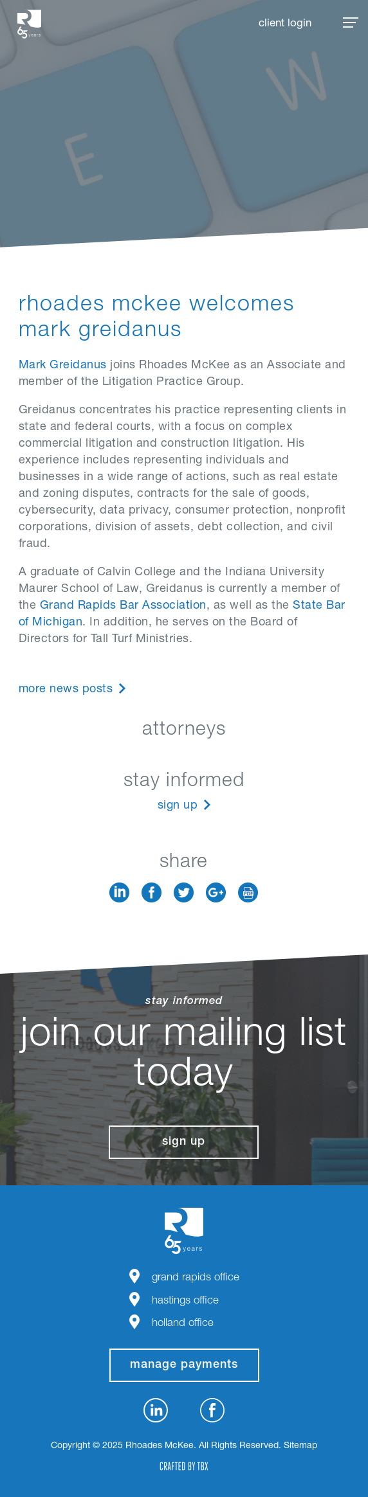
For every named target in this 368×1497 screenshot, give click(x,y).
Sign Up (178, 806)
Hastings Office (185, 1301)
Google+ (216, 892)
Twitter (184, 892)
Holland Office (183, 1323)
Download (248, 892)
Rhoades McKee (29, 24)
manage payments (184, 1365)
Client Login (285, 24)
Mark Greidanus (63, 366)
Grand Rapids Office (195, 1278)
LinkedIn (119, 892)
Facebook (151, 892)
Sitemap (300, 1446)
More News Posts (66, 689)
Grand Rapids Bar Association (123, 606)
